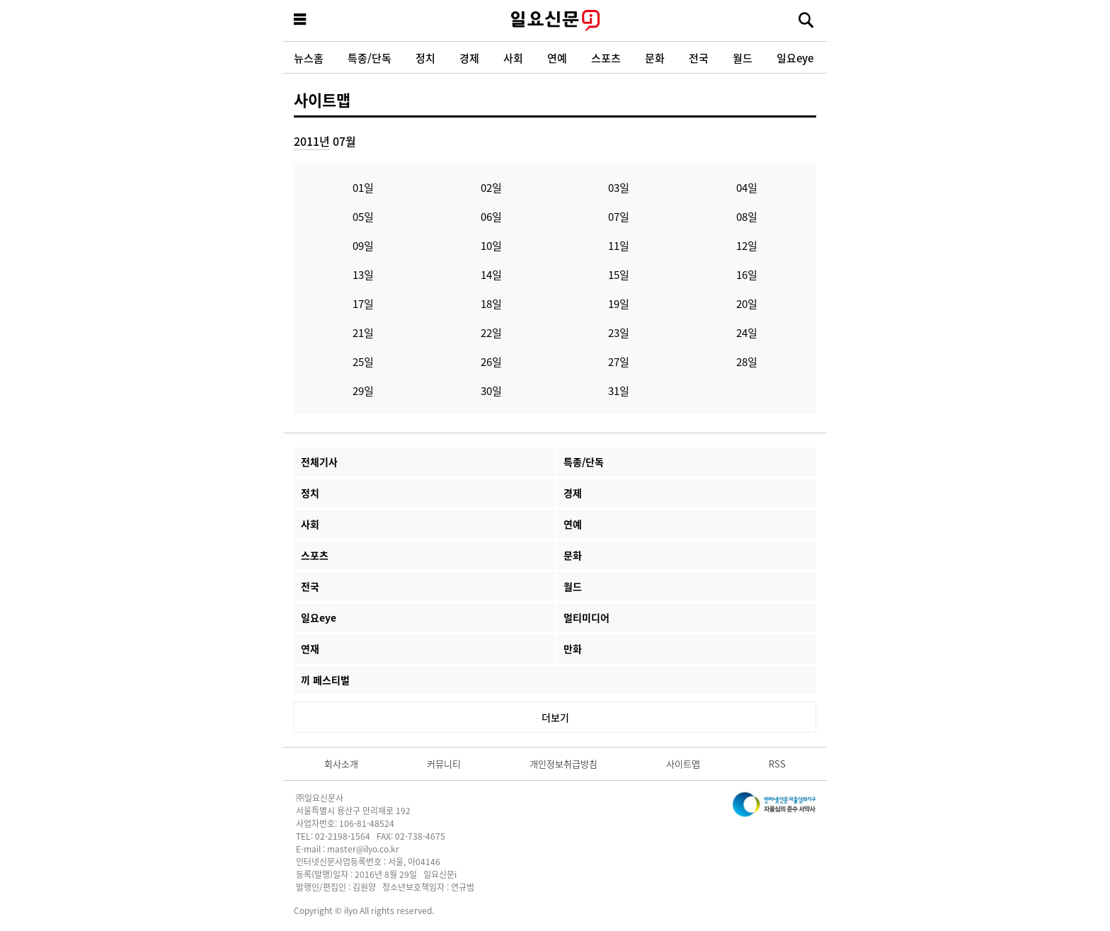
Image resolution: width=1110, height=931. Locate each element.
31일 (618, 390)
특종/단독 (369, 57)
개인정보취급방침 (563, 763)
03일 (618, 187)
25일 (363, 361)
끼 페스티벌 (325, 680)
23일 (618, 332)
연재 (310, 648)
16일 (746, 274)
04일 (746, 187)
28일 (746, 361)
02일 (491, 187)
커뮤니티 (444, 763)
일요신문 (555, 20)
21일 (363, 332)
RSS (777, 763)
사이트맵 (322, 99)
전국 (699, 57)
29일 (363, 390)
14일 (491, 274)
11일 (618, 245)
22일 (491, 332)
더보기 (555, 717)
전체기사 (319, 462)
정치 (425, 57)
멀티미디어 (586, 617)
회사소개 (341, 763)
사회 (513, 57)
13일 (363, 274)
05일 (363, 216)
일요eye (795, 57)
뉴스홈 (309, 57)
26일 (491, 361)
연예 (557, 57)
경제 (469, 57)
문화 (655, 57)
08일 (746, 216)
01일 (363, 187)
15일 (618, 274)
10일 (491, 245)
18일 (491, 303)
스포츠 (606, 57)
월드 (743, 57)
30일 (491, 390)
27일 (618, 361)
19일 (618, 303)
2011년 (312, 140)
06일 (491, 216)
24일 (746, 332)
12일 (746, 245)
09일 (363, 245)
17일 (363, 303)
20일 (746, 303)
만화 (572, 648)
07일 (618, 216)
